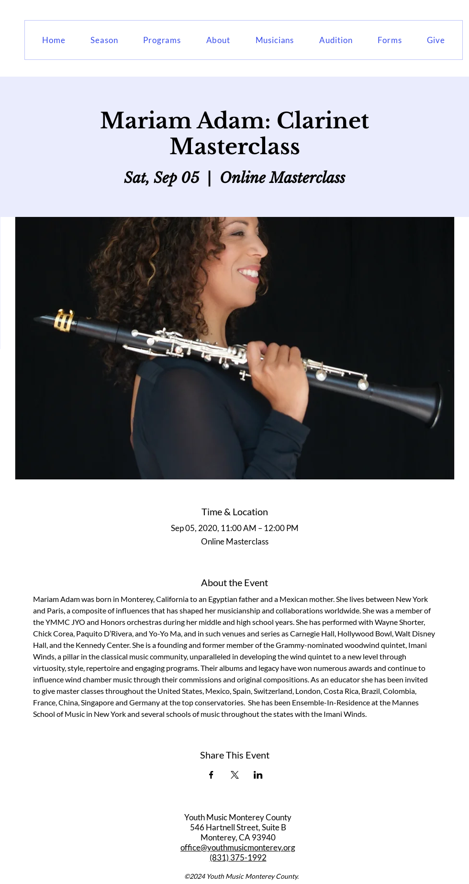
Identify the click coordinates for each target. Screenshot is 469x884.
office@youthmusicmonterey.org (237, 847)
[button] (104, 40)
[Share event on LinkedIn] (258, 775)
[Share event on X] (234, 775)
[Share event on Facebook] (211, 775)
